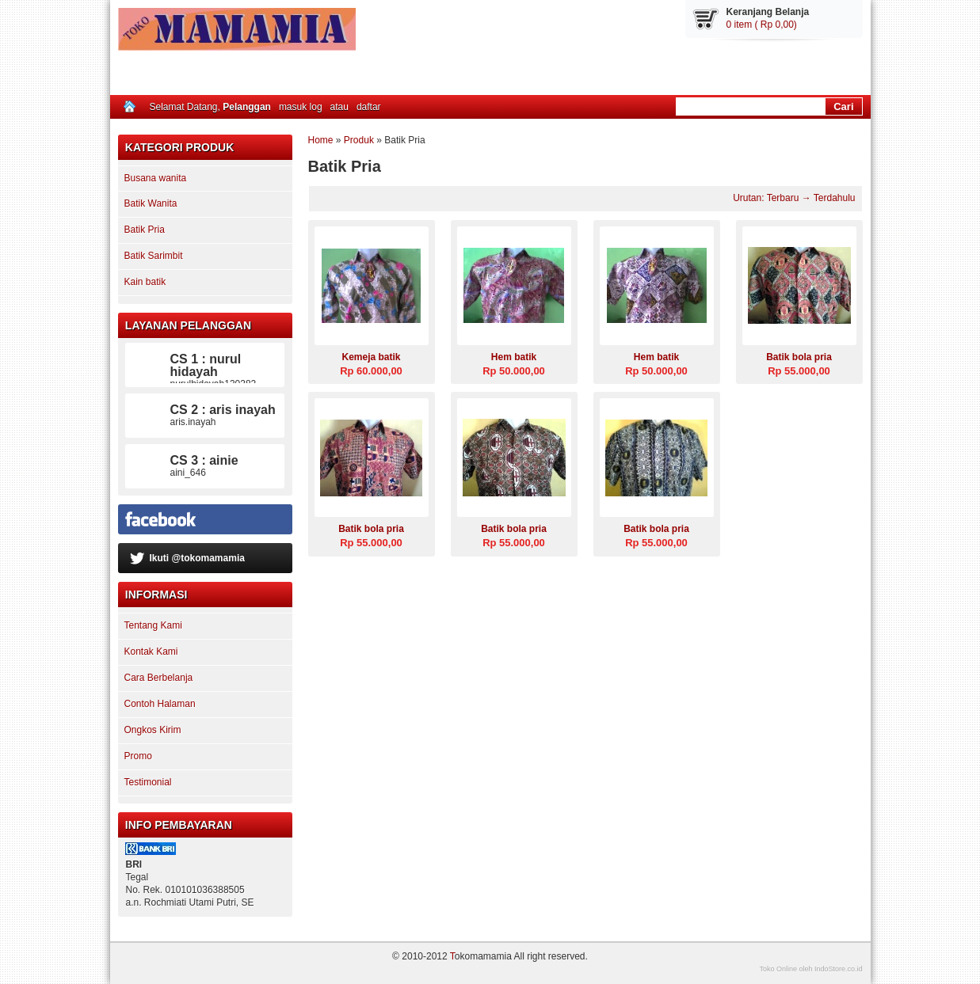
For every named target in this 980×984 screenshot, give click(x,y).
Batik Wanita (150, 203)
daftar (369, 106)
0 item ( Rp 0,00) (761, 24)
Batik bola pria (799, 357)
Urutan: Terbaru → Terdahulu (794, 197)
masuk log (300, 106)
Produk (359, 140)
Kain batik (145, 281)
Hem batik (513, 357)
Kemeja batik (370, 357)
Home (321, 140)
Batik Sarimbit (153, 255)
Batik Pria (144, 229)
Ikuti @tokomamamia (196, 558)
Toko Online (778, 969)
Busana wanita (155, 178)
